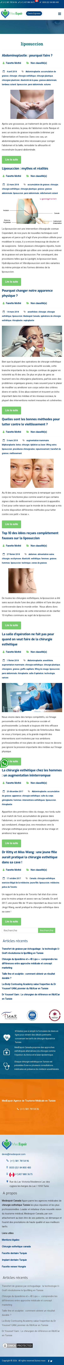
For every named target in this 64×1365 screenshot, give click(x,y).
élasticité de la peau (29, 80)
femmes (45, 559)
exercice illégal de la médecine (15, 883)
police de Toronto (9, 887)
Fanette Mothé (13, 63)
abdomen (32, 554)
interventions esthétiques (33, 800)
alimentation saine (46, 554)
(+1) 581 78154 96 (8, 2)
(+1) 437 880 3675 (28, 2)
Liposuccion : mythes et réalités (25, 168)
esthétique (35, 559)
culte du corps (47, 796)
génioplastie (7, 800)
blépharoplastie (8, 445)
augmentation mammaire (37, 440)
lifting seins (51, 445)
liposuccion (22, 84)
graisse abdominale (47, 80)
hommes (6, 563)
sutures (47, 84)
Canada (33, 878)
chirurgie (13, 76)
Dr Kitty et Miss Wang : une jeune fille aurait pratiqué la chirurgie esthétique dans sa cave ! (29, 857)
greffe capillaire (27, 669)
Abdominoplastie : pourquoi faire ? (27, 55)
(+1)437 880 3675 (20, 1174)
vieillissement (15, 453)
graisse (41, 189)
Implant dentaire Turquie (14, 1259)
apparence (16, 796)
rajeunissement (43, 449)
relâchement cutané (49, 193)
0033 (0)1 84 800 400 (49, 2)
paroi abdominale (35, 84)
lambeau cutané (9, 84)
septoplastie (28, 320)
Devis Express (34, 13)
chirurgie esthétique (27, 76)
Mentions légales (10, 1239)
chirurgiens (7, 669)
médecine (54, 883)
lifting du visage (42, 669)
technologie (49, 673)
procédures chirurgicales (24, 449)
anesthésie (32, 312)
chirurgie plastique (45, 76)
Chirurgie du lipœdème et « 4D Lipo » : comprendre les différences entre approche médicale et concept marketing (29, 963)
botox (18, 445)
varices (5, 678)
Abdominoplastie (32, 72)
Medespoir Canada (31, 316)
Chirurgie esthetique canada (16, 1246)
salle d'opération (36, 673)
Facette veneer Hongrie (14, 1266)
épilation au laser (37, 445)
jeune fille (34, 883)
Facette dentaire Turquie (14, 1253)
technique (26, 563)
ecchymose (16, 559)
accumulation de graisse (38, 185)
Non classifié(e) (39, 63)
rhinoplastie (17, 320)
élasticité (26, 559)
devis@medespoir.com (13, 1154)
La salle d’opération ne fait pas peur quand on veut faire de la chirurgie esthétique (28, 639)
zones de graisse (39, 563)
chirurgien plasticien (11, 80)
